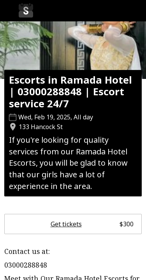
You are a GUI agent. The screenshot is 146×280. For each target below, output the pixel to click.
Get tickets (92, 224)
